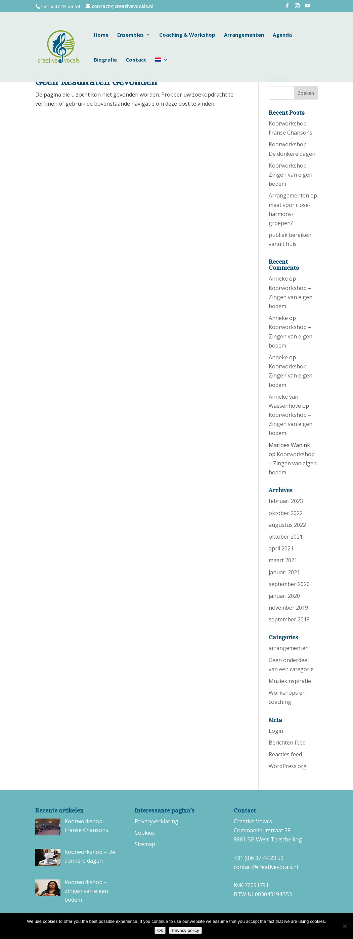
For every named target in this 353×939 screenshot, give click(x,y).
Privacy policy (185, 930)
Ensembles (130, 35)
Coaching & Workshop (187, 35)
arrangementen (289, 648)
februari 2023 (286, 501)
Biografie (105, 60)
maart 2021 (283, 560)
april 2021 (281, 548)
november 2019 (288, 607)
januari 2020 (284, 596)
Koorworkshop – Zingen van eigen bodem (290, 174)
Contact (136, 60)
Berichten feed (287, 742)
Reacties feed (285, 754)
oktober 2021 (286, 536)
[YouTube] (307, 7)
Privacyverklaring (156, 821)
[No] (344, 926)
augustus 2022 (287, 525)
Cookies (145, 832)
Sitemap (145, 844)
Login (276, 730)
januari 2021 (284, 572)
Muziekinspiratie (290, 681)
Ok (160, 930)
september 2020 (289, 584)
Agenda (282, 35)
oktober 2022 (286, 513)
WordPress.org (288, 766)
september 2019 (289, 619)
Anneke (278, 278)
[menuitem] (161, 69)
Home (101, 35)
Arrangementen (244, 35)
